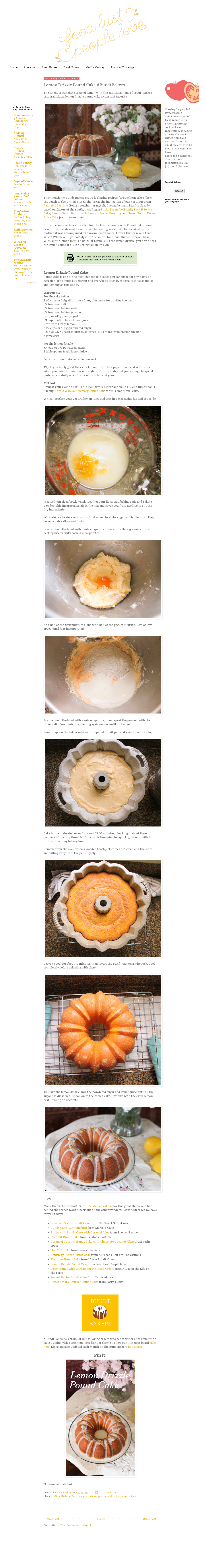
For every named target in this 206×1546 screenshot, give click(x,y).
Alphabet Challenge (122, 67)
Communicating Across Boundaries (23, 118)
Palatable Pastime (56, 205)
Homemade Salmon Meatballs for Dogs (21, 171)
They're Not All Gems (21, 213)
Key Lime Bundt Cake (65, 1259)
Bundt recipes (79, 1496)
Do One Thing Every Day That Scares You (22, 220)
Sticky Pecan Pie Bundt (116, 209)
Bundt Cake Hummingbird (69, 1228)
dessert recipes (112, 1496)
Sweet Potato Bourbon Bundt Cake (74, 1282)
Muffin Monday (95, 67)
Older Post (149, 1518)
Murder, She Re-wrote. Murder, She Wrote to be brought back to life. (23, 272)
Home (14, 67)
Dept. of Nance (23, 181)
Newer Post (51, 1518)
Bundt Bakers (71, 67)
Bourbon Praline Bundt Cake (70, 1223)
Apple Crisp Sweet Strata (21, 141)
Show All (31, 283)
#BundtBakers (62, 1496)
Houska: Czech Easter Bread (22, 204)
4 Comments (111, 1492)
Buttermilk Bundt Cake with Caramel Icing (80, 1232)
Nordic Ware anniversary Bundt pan (79, 391)
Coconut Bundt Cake (65, 1237)
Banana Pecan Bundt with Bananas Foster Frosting (86, 213)
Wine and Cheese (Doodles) (20, 244)
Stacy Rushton (64, 1492)
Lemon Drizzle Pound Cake (69, 1264)
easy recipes (129, 1496)
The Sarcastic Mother (23, 261)
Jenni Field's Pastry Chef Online (21, 196)
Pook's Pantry (23, 163)
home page (135, 1347)
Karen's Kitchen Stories (19, 151)
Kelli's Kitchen (23, 229)
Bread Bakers (49, 67)
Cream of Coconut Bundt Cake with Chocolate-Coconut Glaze (93, 1241)
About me (29, 67)
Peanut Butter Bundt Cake (69, 1277)
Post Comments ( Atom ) (75, 1525)
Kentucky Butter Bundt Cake (70, 1255)
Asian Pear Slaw (23, 157)
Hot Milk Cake (60, 1250)
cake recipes (96, 1496)
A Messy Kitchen (19, 135)
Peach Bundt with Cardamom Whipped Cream (82, 1269)
